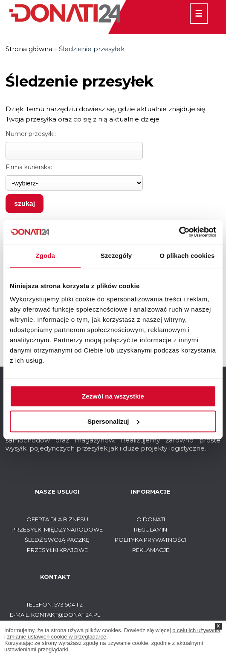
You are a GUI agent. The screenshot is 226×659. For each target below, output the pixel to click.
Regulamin (150, 529)
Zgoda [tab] (45, 255)
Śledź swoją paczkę (57, 539)
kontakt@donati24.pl (65, 614)
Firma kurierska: (29, 167)
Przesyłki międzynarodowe (57, 529)
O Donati (150, 519)
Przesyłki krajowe (57, 549)
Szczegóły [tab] (116, 255)
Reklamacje (150, 549)
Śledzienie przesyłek (92, 49)
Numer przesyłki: (31, 134)
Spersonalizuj (113, 421)
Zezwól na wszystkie (113, 396)
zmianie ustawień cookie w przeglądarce (57, 636)
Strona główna (29, 49)
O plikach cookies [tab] (186, 255)
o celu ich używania (196, 630)
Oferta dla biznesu (57, 519)
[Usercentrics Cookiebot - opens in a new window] (179, 231)
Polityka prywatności (150, 539)
